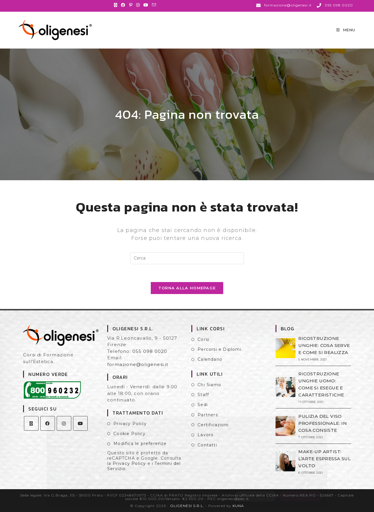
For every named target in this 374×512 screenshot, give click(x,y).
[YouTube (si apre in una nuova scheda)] (146, 5)
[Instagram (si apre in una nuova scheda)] (138, 5)
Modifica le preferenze (140, 443)
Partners (208, 414)
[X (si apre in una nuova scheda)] (116, 5)
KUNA (238, 506)
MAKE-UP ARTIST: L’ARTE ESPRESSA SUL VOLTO (324, 458)
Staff (203, 394)
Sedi (203, 404)
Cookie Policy (129, 433)
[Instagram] (64, 423)
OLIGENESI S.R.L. (187, 506)
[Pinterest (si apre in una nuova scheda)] (130, 5)
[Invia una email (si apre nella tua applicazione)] (154, 5)
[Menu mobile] (345, 30)
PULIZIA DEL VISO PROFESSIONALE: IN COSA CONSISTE (322, 423)
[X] (31, 423)
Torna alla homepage (187, 288)
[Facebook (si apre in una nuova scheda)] (123, 5)
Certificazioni (213, 424)
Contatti (207, 445)
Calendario (210, 359)
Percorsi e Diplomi (219, 349)
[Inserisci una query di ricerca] (187, 258)
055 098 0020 (149, 351)
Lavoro (206, 434)
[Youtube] (80, 423)
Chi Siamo (209, 384)
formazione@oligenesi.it (138, 364)
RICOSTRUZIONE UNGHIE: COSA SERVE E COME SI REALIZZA (324, 345)
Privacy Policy (130, 423)
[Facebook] (47, 423)
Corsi (203, 339)
